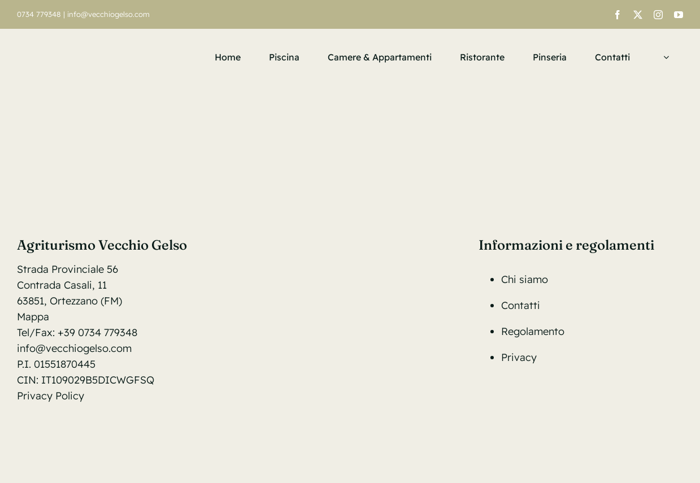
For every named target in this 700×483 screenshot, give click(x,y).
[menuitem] (663, 57)
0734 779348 (39, 14)
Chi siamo (524, 279)
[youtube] (678, 14)
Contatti (520, 305)
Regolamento (532, 331)
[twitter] (637, 14)
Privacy (519, 357)
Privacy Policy (50, 395)
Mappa (33, 316)
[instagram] (658, 14)
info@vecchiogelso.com (108, 14)
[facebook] (617, 14)
